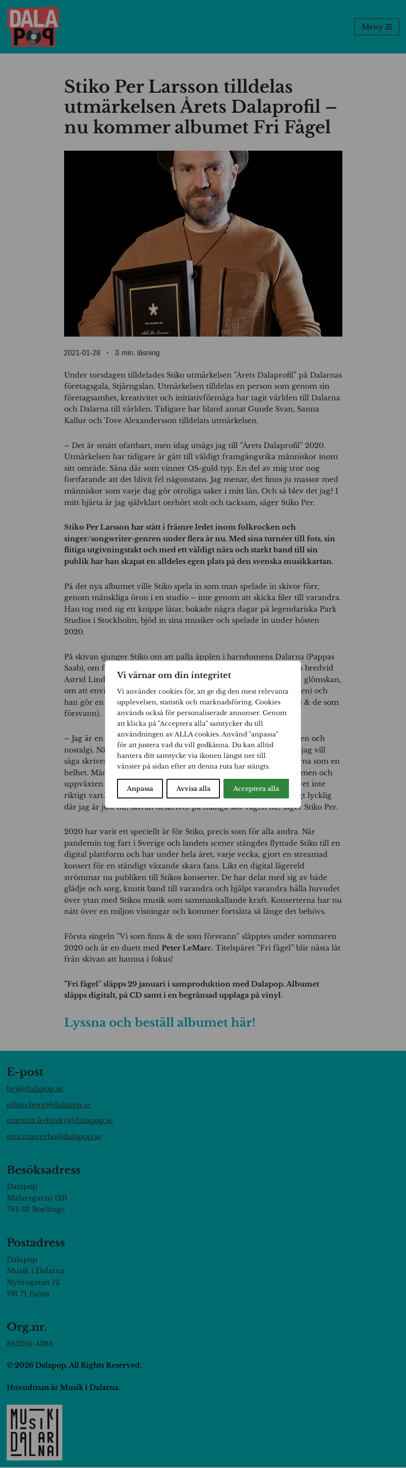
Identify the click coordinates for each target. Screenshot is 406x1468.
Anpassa (140, 789)
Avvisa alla (193, 789)
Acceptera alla (256, 789)
